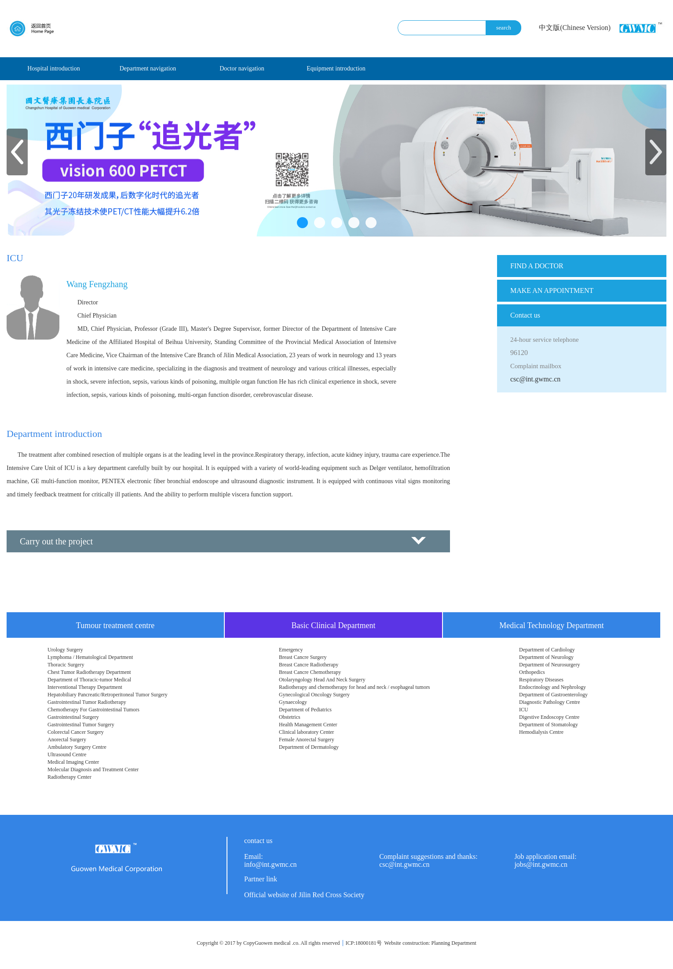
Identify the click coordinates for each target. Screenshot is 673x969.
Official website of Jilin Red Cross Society (304, 895)
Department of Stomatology (548, 724)
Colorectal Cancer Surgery (76, 732)
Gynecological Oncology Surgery (314, 695)
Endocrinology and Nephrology (552, 687)
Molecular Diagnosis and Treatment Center (93, 769)
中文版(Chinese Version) (575, 27)
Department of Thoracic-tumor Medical (89, 680)
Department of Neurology (546, 657)
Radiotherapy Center (69, 777)
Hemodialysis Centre (541, 732)
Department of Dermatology (309, 747)
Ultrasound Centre (67, 754)
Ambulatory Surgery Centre (77, 747)
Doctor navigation (241, 68)
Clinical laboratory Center (306, 732)
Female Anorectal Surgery (306, 739)
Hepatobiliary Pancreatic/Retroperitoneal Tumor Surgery (108, 695)
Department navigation (148, 68)
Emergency (291, 650)
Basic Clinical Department (334, 625)
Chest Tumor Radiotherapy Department (89, 672)
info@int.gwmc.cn (270, 864)
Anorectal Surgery (67, 739)
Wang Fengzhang (97, 284)
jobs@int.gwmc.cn (540, 864)
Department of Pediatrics (305, 709)
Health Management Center (308, 724)
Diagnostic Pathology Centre (549, 702)
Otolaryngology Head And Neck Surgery (322, 680)
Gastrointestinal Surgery (73, 717)
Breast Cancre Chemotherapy (310, 672)
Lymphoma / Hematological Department (90, 657)
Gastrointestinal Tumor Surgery (81, 724)
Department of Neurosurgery (549, 665)
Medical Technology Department (551, 625)
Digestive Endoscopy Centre (549, 717)
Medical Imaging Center (73, 762)
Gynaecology (293, 702)
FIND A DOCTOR (536, 266)
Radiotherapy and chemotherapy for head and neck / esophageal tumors (354, 687)
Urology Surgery (65, 650)
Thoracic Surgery (66, 665)
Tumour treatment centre (115, 625)
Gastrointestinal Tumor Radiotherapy (87, 702)
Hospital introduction (53, 68)
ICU (523, 709)
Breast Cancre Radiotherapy (308, 665)
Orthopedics (532, 672)
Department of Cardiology (547, 650)
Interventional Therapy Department (85, 687)
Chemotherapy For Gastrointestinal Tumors (93, 709)
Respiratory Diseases (541, 680)
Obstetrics (289, 717)
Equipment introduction (336, 68)
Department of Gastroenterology (553, 695)
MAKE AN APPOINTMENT (551, 290)
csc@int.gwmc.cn (535, 379)
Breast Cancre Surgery (302, 657)
